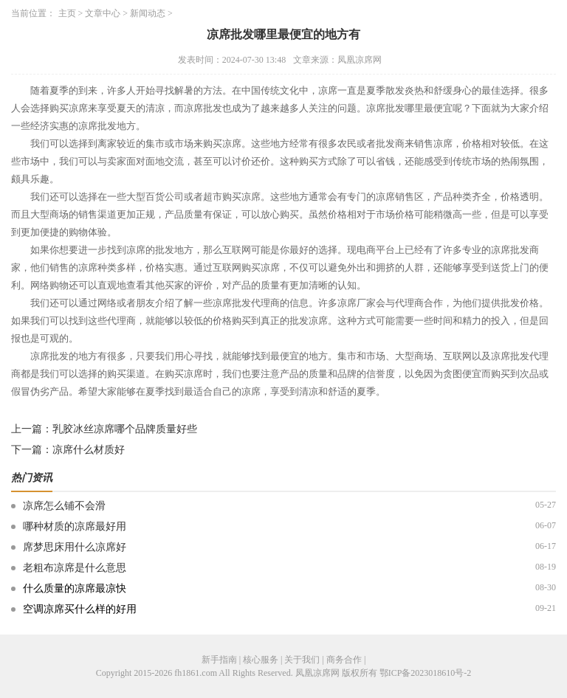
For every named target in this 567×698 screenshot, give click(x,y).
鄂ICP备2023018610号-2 (425, 673)
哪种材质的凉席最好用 (74, 526)
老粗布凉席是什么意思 (74, 567)
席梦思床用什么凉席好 (74, 547)
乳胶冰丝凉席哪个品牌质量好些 (124, 429)
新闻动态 (147, 13)
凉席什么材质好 (88, 449)
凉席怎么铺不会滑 (64, 505)
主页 (67, 13)
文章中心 (102, 13)
